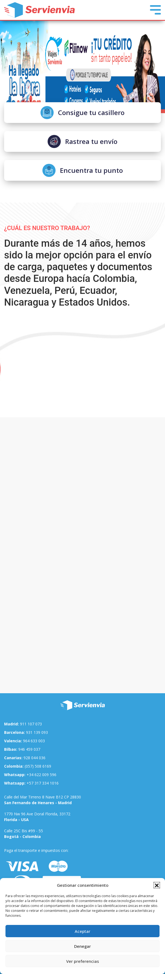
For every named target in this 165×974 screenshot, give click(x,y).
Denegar (82, 946)
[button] (157, 885)
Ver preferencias (82, 961)
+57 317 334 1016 (31, 783)
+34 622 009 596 (30, 774)
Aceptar (82, 931)
